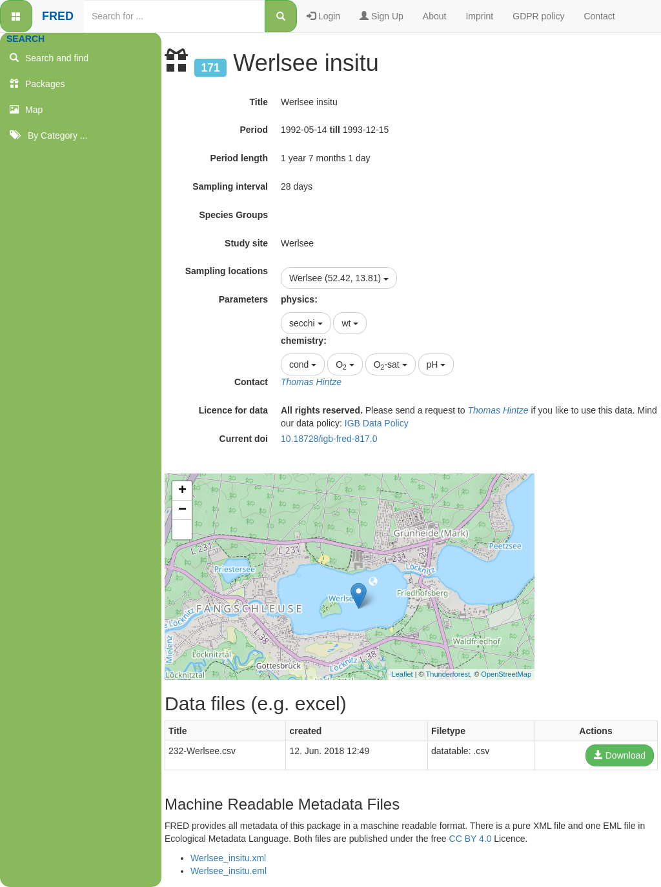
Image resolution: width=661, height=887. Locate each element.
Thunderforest (448, 674)
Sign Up (381, 16)
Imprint (479, 16)
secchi (306, 323)
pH (436, 364)
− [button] (182, 510)
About (435, 16)
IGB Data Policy (377, 423)
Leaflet (402, 674)
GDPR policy (538, 16)
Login (323, 16)
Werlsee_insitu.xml (228, 858)
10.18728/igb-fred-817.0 (329, 439)
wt (349, 323)
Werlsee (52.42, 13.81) (339, 278)
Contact (599, 16)
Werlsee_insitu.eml (228, 871)
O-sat (390, 365)
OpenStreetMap (506, 674)
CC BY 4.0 (470, 838)
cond (302, 364)
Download (620, 755)
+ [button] (182, 491)
